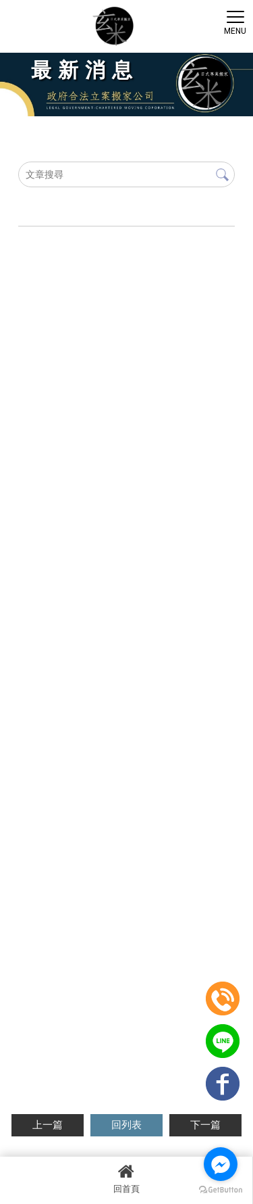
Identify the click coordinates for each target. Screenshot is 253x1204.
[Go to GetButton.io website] (220, 1190)
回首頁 (126, 1178)
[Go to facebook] (220, 1164)
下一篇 (205, 1125)
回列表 (126, 1125)
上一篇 (47, 1125)
